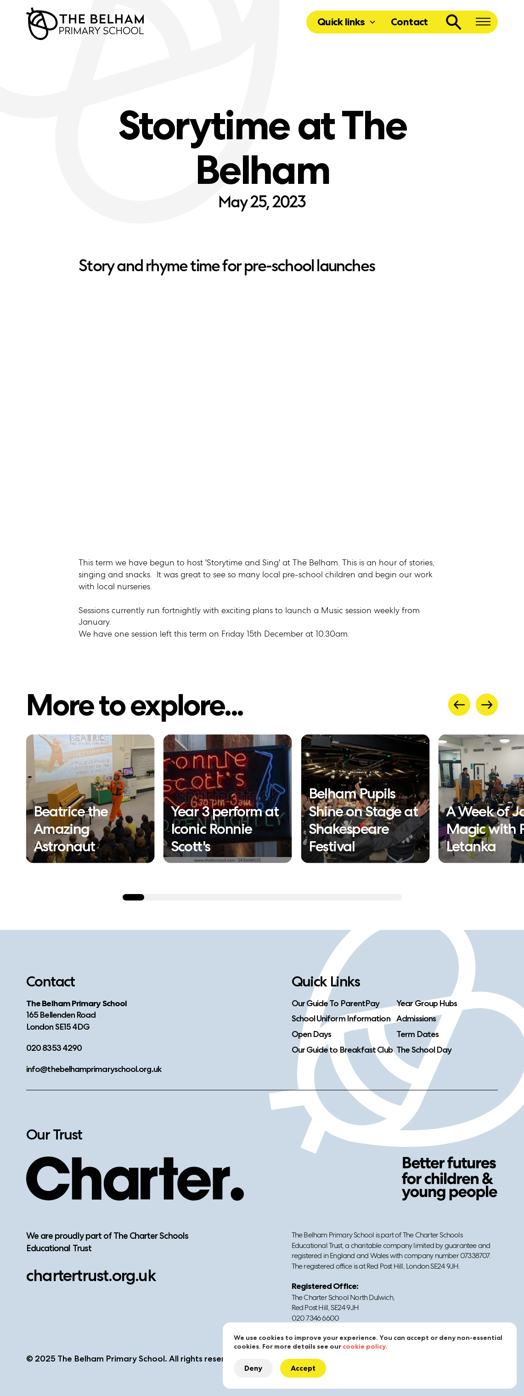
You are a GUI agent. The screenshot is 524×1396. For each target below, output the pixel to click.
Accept (303, 1368)
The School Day (423, 1049)
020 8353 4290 (54, 1048)
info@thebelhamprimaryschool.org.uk (94, 1069)
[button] (346, 22)
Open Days (312, 1034)
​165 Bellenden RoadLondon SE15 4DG (76, 1015)
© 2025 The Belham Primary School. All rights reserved (133, 1358)
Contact (409, 21)
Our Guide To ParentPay (336, 1003)
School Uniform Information (341, 1018)
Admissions (416, 1018)
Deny (253, 1368)
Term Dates (417, 1034)
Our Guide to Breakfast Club (342, 1049)
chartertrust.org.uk (91, 1275)
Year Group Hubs (426, 1003)
